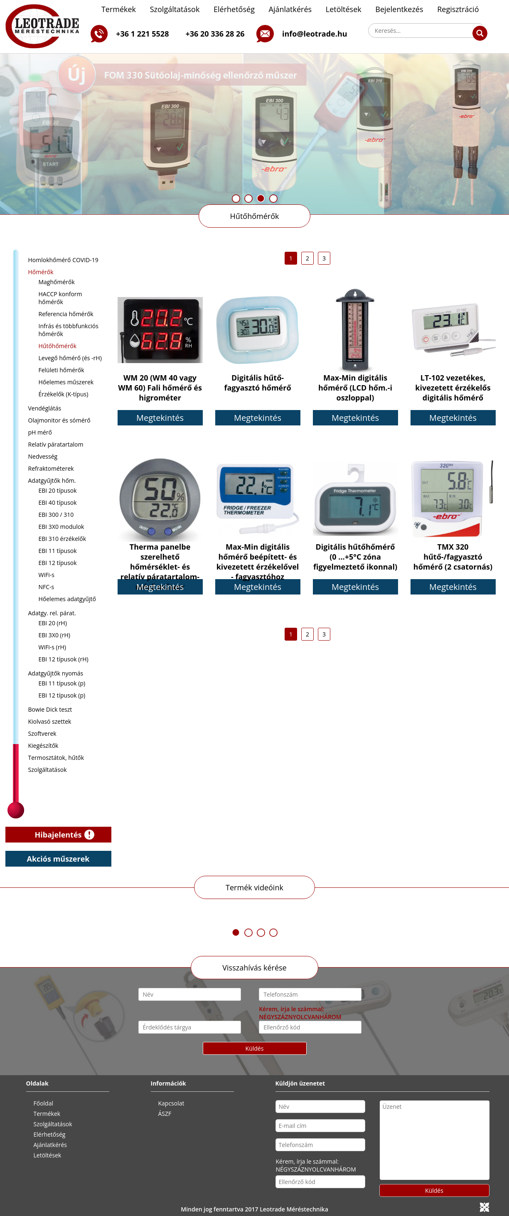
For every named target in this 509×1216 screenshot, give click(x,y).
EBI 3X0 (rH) (54, 635)
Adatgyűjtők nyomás (56, 673)
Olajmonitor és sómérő (59, 420)
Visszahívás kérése (254, 968)
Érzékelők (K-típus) (64, 394)
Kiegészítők (43, 745)
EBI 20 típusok (58, 490)
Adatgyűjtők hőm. (52, 480)
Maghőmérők (57, 282)
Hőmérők (41, 272)
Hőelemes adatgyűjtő (67, 599)
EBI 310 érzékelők (62, 539)
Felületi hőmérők (61, 370)
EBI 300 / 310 (56, 514)
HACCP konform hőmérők (60, 298)
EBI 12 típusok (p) (62, 695)
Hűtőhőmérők (254, 216)
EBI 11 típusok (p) (62, 683)
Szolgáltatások (175, 9)
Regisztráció (458, 9)
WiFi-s (46, 575)
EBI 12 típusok (58, 563)
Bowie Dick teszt (50, 709)
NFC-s (46, 587)
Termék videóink (254, 887)
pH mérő (40, 432)
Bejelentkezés (399, 9)
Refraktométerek (51, 468)
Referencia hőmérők (66, 314)
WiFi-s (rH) (52, 647)
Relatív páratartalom (56, 444)
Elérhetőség (234, 9)
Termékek (118, 9)
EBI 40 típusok (58, 502)
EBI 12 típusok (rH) (64, 659)
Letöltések (343, 9)
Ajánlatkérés (290, 9)
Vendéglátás (44, 408)
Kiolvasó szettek (49, 721)
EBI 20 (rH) (53, 623)
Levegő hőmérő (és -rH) (70, 358)
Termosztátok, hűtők (56, 758)
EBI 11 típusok (58, 551)
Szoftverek (42, 733)
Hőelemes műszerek (66, 382)
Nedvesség (43, 456)
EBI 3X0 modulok (61, 527)
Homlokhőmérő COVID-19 (63, 260)
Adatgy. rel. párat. (52, 613)
